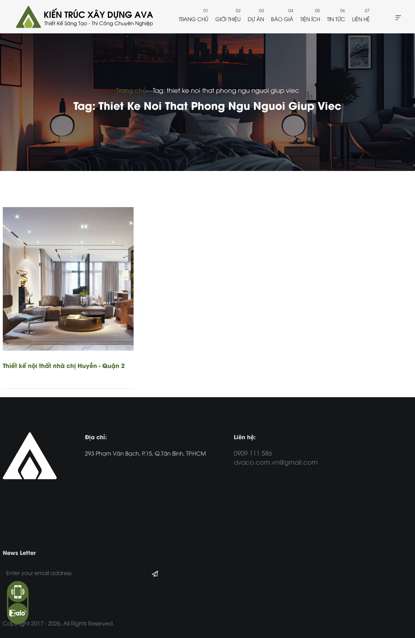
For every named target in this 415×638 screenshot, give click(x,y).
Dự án (256, 18)
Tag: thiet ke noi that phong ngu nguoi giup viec (226, 89)
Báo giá (282, 18)
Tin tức (336, 18)
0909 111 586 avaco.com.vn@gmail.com (276, 457)
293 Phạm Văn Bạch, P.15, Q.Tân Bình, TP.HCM (145, 453)
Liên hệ (361, 18)
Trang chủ (193, 18)
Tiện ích (310, 18)
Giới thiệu (228, 18)
